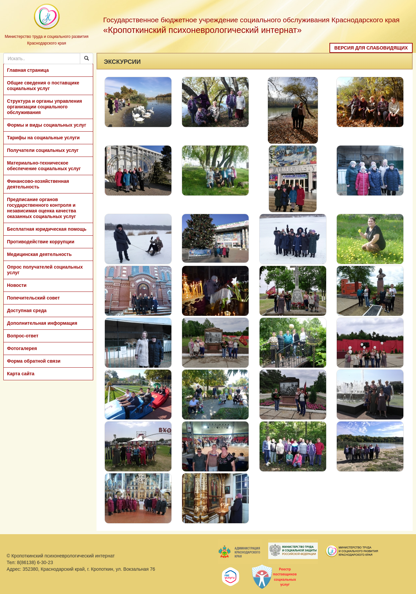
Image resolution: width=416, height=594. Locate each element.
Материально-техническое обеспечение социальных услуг (44, 165)
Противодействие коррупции (40, 241)
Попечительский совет (33, 297)
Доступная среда (27, 310)
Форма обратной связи (34, 361)
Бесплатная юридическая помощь (47, 229)
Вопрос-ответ (22, 335)
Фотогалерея (22, 348)
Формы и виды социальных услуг (46, 125)
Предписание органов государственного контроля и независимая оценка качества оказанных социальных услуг (41, 208)
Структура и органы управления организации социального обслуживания (44, 106)
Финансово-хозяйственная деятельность (38, 183)
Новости (17, 285)
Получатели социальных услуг (43, 150)
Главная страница (28, 70)
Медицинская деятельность (39, 254)
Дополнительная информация (42, 323)
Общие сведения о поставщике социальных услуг (43, 85)
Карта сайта (20, 373)
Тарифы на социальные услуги (43, 137)
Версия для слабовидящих (371, 48)
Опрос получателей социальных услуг (45, 269)
